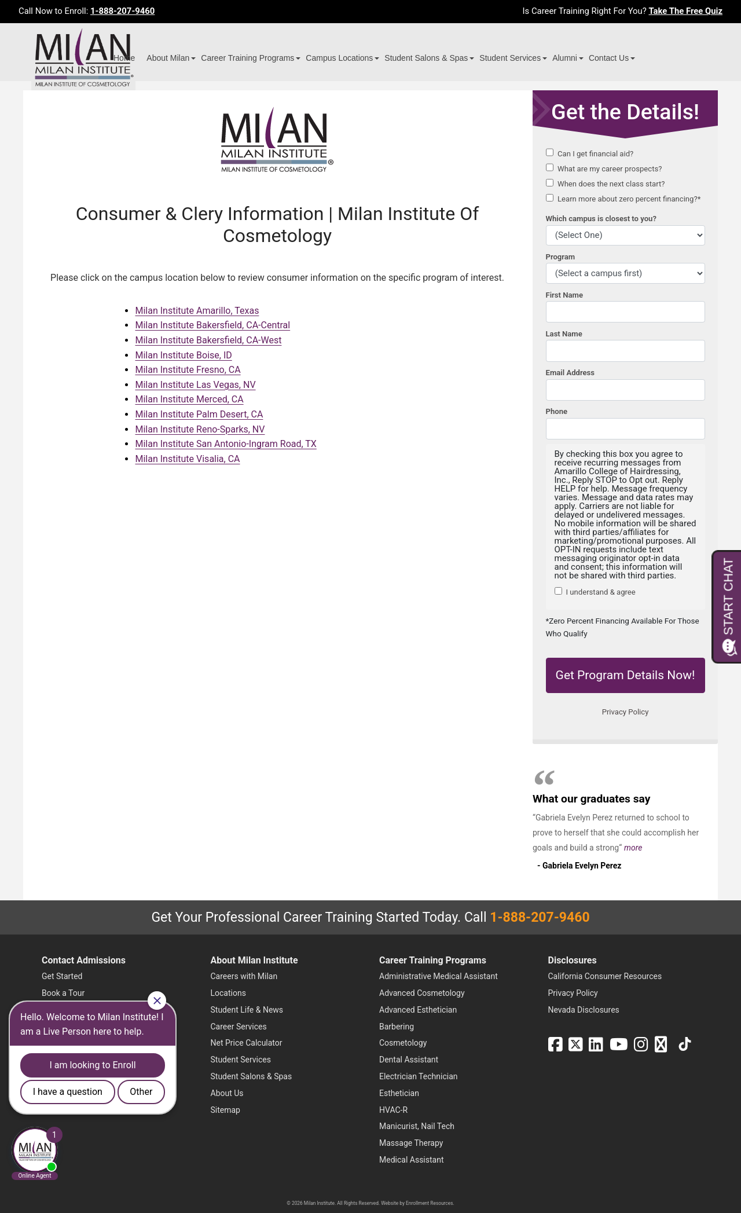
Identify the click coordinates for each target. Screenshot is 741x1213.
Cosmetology (403, 1042)
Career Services (239, 1026)
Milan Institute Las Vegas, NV (195, 384)
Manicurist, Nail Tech (416, 1126)
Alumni (564, 58)
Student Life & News (247, 1009)
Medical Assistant (411, 1159)
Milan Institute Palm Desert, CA (199, 414)
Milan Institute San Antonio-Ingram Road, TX (225, 443)
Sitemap (225, 1110)
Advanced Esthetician (418, 1009)
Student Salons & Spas (426, 58)
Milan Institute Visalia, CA (187, 458)
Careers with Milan (244, 976)
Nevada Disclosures (583, 1009)
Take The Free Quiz (685, 11)
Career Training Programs (247, 58)
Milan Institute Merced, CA (189, 399)
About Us (227, 1093)
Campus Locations (339, 58)
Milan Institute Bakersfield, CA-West (208, 340)
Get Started (62, 976)
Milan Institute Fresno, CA (187, 369)
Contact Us (609, 58)
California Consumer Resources (605, 976)
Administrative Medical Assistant (438, 976)
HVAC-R (393, 1110)
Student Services (510, 58)
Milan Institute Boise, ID (183, 355)
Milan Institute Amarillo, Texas (197, 310)
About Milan (167, 58)
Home (124, 58)
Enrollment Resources (429, 1203)
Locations (228, 993)
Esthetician (399, 1093)
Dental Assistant (408, 1059)
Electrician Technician (418, 1076)
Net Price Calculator (247, 1042)
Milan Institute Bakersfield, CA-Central (212, 325)
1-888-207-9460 (122, 11)
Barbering (396, 1026)
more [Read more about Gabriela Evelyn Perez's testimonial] (633, 847)
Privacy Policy (573, 993)
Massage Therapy (411, 1143)
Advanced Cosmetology (422, 993)
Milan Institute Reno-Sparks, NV (200, 429)
